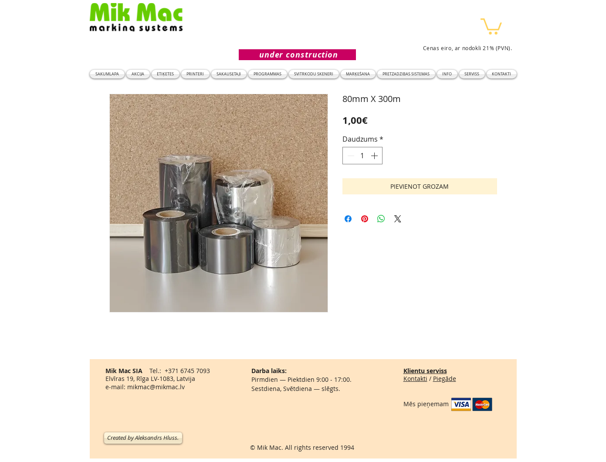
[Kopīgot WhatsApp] (381, 219)
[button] (491, 25)
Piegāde (444, 378)
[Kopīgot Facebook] (348, 219)
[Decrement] (350, 155)
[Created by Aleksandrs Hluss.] (143, 438)
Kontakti (415, 378)
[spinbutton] (362, 155)
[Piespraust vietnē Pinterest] (364, 219)
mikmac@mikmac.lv (156, 387)
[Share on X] (398, 219)
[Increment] (375, 155)
